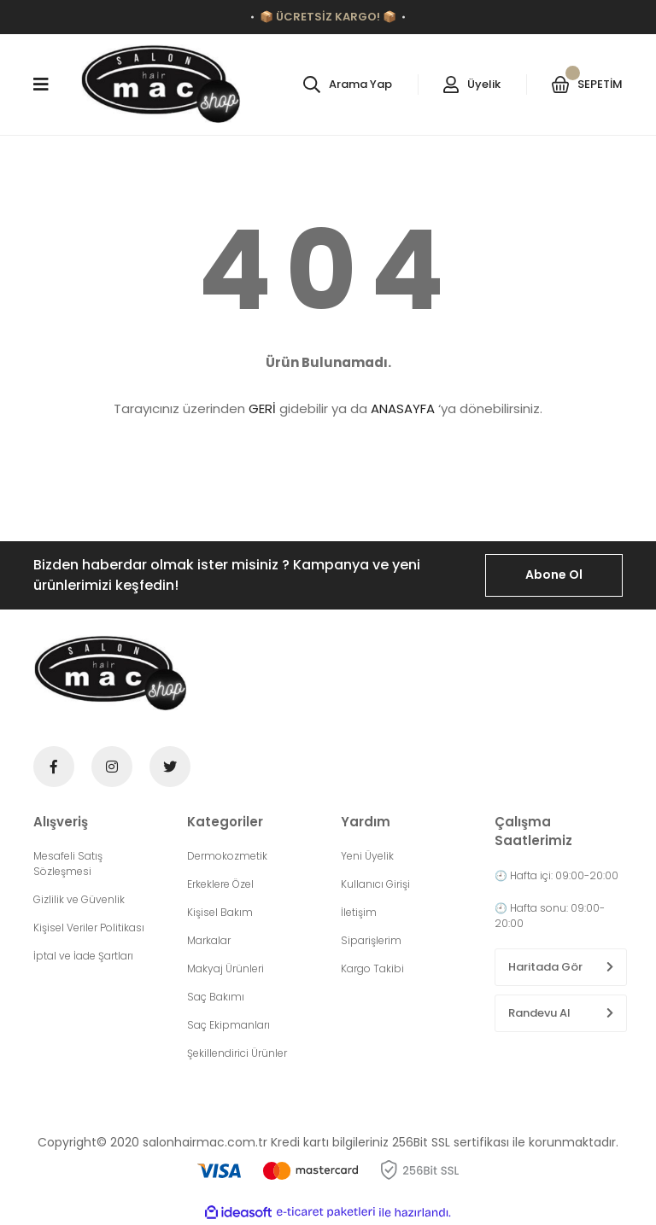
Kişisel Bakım (220, 912)
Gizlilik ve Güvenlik (79, 899)
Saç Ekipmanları (228, 1025)
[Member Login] (472, 84)
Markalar (209, 940)
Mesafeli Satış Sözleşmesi (67, 863)
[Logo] (161, 84)
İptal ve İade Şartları (83, 955)
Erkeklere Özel (220, 884)
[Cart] (587, 84)
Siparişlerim (371, 940)
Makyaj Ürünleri (225, 968)
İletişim (359, 912)
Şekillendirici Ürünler (237, 1053)
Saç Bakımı (215, 996)
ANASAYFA (403, 408)
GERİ (262, 408)
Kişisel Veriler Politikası (88, 927)
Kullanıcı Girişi (375, 884)
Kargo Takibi (372, 968)
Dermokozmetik (227, 856)
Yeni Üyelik (367, 856)
